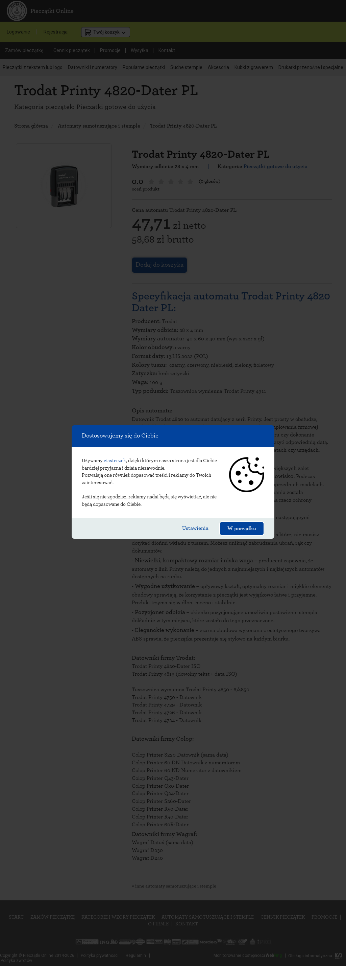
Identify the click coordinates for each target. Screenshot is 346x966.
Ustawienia (195, 528)
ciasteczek (115, 460)
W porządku (241, 528)
